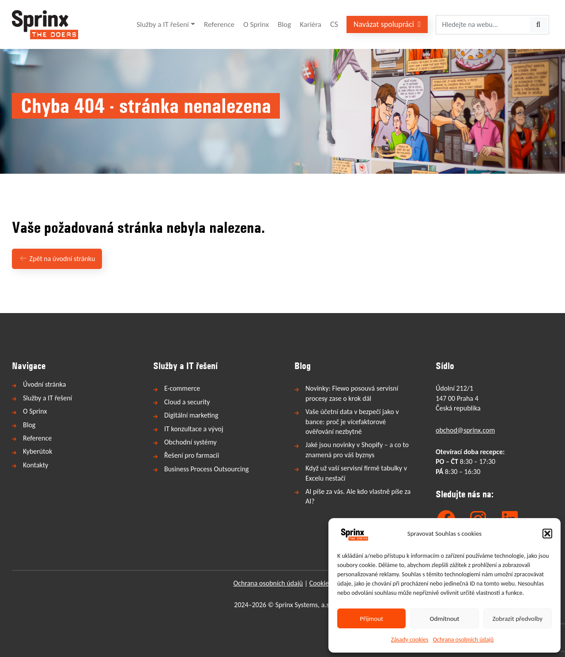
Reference (219, 24)
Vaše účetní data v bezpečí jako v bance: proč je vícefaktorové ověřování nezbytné (352, 421)
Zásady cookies (410, 639)
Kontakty (35, 465)
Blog (284, 24)
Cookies (320, 583)
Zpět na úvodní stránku (57, 258)
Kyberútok (37, 451)
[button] (547, 533)
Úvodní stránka (44, 384)
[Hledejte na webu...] (482, 24)
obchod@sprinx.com (465, 430)
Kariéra (310, 24)
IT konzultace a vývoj (193, 429)
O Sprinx (256, 24)
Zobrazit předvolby (517, 619)
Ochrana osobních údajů (463, 639)
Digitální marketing (191, 415)
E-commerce (182, 388)
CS (334, 24)
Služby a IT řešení (163, 24)
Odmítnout (445, 619)
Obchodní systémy (190, 442)
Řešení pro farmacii (191, 455)
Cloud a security (187, 402)
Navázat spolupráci (387, 24)
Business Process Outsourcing (206, 469)
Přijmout (371, 619)
